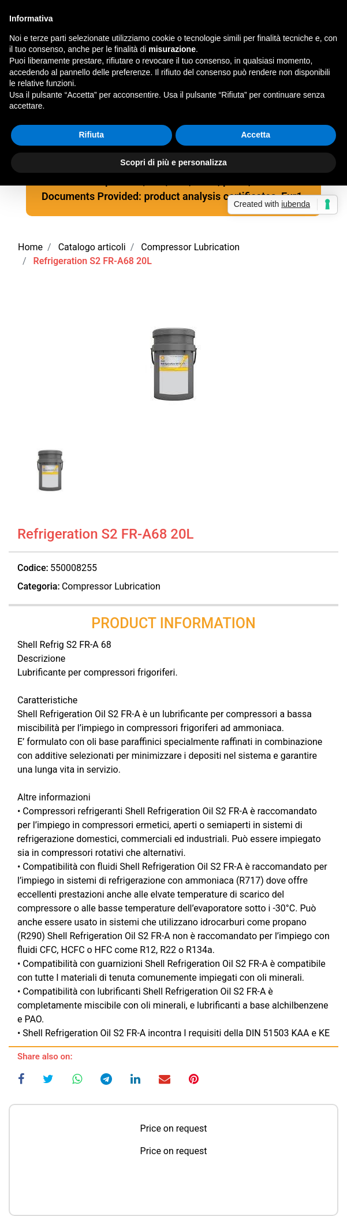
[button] (173, 364)
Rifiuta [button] (91, 134)
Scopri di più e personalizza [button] (173, 162)
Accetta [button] (255, 134)
